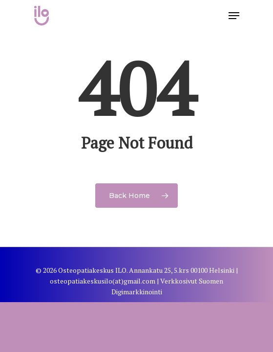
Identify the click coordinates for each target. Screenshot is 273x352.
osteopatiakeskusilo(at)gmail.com (102, 281)
